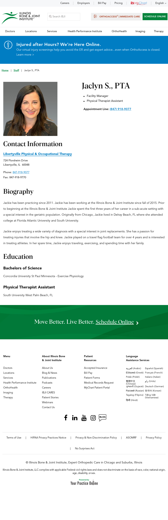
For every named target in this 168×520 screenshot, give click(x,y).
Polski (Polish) (133, 377)
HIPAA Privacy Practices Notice (48, 438)
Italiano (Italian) (152, 377)
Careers (64, 3)
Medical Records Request (99, 383)
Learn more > (25, 55)
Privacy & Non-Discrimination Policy (96, 438)
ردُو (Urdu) (150, 381)
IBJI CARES (48, 393)
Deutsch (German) (154, 387)
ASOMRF (131, 438)
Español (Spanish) (154, 369)
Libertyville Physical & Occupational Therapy (37, 154)
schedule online (114, 322)
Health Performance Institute (19, 383)
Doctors (7, 368)
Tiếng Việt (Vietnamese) (151, 396)
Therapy (8, 398)
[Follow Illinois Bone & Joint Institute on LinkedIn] (75, 418)
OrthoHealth (10, 388)
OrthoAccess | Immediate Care (116, 16)
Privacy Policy (154, 438)
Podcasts (47, 383)
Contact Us (48, 408)
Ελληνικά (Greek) (135, 373)
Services (8, 378)
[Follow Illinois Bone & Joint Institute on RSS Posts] (102, 418)
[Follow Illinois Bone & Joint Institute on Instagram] (93, 418)
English (159, 3)
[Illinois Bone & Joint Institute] (21, 18)
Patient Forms (92, 378)
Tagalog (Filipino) (134, 395)
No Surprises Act (84, 449)
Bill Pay (102, 3)
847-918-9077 (21, 172)
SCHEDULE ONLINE (155, 17)
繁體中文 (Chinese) (131, 382)
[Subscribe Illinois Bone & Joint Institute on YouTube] (84, 418)
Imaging (8, 393)
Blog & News (49, 373)
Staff (16, 71)
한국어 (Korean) (153, 391)
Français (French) (154, 373)
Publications (49, 378)
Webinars (47, 403)
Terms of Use (13, 438)
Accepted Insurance (95, 368)
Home (5, 71)
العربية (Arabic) (133, 369)
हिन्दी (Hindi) (132, 400)
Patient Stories (50, 398)
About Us (47, 368)
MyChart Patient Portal (97, 388)
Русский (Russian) (135, 391)
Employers (83, 3)
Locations (8, 373)
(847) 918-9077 (120, 109)
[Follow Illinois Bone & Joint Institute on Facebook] (66, 418)
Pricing (119, 3)
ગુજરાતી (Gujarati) (135, 387)
